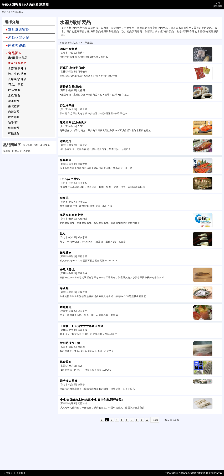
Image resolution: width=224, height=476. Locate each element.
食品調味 (15, 53)
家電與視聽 (17, 45)
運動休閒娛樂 (18, 37)
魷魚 (63, 233)
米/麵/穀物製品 (17, 57)
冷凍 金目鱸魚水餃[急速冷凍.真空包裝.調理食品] (91, 399)
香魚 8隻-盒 (67, 269)
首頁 (4, 12)
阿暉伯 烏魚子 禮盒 (72, 67)
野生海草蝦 (67, 105)
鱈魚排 (64, 198)
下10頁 (154, 420)
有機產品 (14, 133)
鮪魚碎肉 (65, 252)
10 (147, 419)
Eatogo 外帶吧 (70, 179)
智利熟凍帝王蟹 (70, 343)
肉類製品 (14, 111)
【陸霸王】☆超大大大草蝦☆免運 (81, 326)
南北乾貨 (14, 106)
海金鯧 (64, 288)
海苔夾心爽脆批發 (71, 214)
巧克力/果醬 (16, 84)
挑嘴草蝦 (65, 361)
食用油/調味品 (17, 79)
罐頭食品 (14, 100)
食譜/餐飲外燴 (17, 68)
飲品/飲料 (14, 90)
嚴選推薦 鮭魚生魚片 (73, 122)
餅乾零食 (14, 117)
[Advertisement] (29, 177)
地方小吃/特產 (17, 73)
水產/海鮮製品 (17, 63)
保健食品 (14, 127)
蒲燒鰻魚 (65, 160)
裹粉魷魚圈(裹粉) (71, 86)
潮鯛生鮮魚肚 (68, 49)
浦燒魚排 (65, 141)
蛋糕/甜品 (14, 95)
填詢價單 (218, 4)
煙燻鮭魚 (65, 307)
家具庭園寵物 (18, 29)
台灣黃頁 (8, 473)
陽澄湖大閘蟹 (68, 380)
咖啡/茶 (13, 122)
